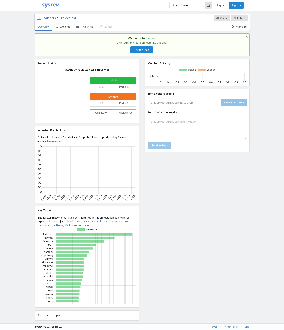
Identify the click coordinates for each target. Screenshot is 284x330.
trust (106, 221)
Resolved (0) (125, 112)
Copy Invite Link (234, 102)
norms (113, 221)
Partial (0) (124, 86)
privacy (85, 221)
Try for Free (141, 49)
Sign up (236, 5)
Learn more (54, 141)
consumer (84, 225)
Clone (221, 18)
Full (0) (101, 86)
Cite (246, 326)
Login (220, 5)
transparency (45, 225)
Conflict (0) (101, 112)
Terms (213, 326)
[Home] (50, 5)
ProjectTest (67, 17)
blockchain (73, 221)
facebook (96, 221)
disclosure (71, 225)
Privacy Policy (231, 326)
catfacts (50, 17)
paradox (123, 221)
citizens (58, 225)
